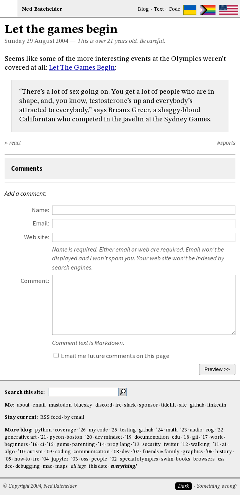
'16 (34, 444)
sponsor (148, 405)
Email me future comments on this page (112, 356)
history (223, 451)
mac (47, 466)
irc (118, 405)
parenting (83, 444)
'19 (128, 437)
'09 (49, 451)
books (183, 459)
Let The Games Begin (82, 67)
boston (74, 437)
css (221, 459)
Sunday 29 (19, 41)
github (197, 405)
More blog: (19, 430)
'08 (116, 451)
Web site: (36, 237)
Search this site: (25, 392)
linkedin (216, 405)
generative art (21, 437)
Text (159, 9)
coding (63, 451)
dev (126, 451)
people (99, 459)
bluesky (83, 405)
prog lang (118, 444)
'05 (8, 459)
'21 (43, 437)
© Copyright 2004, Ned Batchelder (40, 486)
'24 (159, 430)
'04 (45, 459)
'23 (183, 430)
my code (98, 430)
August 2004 (51, 41)
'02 (113, 459)
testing (128, 430)
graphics (193, 451)
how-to (22, 459)
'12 (184, 444)
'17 (204, 437)
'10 (21, 451)
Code (174, 9)
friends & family (161, 451)
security (151, 444)
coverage (65, 430)
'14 (101, 444)
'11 (216, 444)
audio (196, 430)
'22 (220, 430)
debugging (27, 466)
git (195, 437)
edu (176, 437)
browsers (204, 459)
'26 (82, 430)
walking (200, 444)
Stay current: (22, 417)
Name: (40, 210)
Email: (41, 223)
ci (42, 444)
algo (10, 451)
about (23, 405)
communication (91, 451)
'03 (74, 459)
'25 (114, 430)
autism (34, 451)
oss (84, 459)
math (172, 430)
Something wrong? (217, 486)
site (183, 405)
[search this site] (83, 392)
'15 (50, 444)
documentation (151, 437)
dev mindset (108, 437)
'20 (88, 437)
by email (74, 417)
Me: (10, 405)
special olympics (139, 459)
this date (98, 466)
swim (167, 459)
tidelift (168, 405)
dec (8, 466)
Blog (143, 9)
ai (224, 444)
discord (103, 405)
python (43, 430)
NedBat (42, 9)
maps (61, 466)
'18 (186, 437)
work (217, 437)
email (39, 405)
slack (130, 405)
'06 (209, 451)
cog (210, 430)
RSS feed (50, 417)
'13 (136, 444)
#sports (226, 143)
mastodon (60, 405)
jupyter (60, 459)
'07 (136, 451)
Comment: (35, 281)
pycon (56, 437)
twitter (171, 444)
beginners (16, 444)
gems (63, 444)
